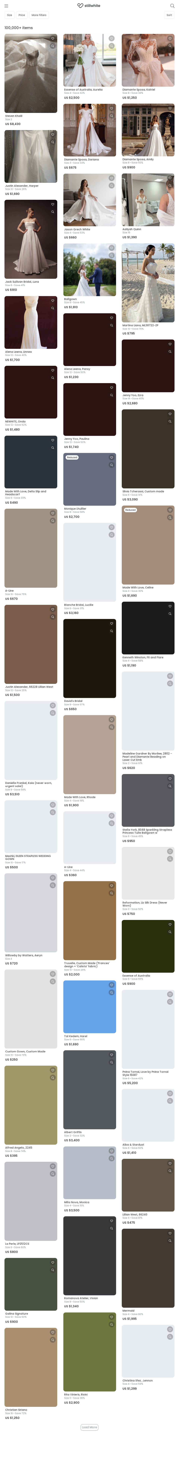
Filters (39, 15)
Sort (169, 15)
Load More (89, 1427)
